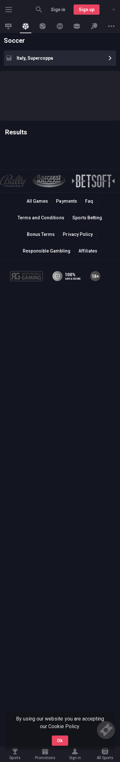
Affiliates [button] (87, 250)
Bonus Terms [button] (41, 234)
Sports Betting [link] (87, 217)
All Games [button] (37, 201)
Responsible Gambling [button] (46, 250)
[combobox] (109, 9)
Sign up (86, 9)
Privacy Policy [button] (77, 234)
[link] (8, 26)
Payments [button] (66, 201)
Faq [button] (89, 201)
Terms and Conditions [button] (41, 217)
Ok (60, 740)
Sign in (58, 9)
